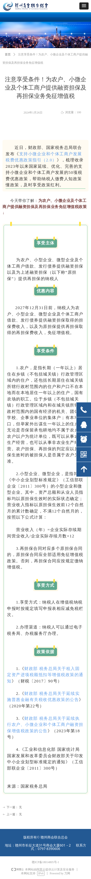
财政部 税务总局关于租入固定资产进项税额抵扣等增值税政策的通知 (45, 674)
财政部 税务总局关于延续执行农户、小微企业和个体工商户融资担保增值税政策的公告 (45, 724)
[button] (84, 6)
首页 (8, 54)
